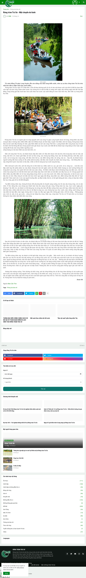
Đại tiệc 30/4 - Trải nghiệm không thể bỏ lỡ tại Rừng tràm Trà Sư (20, 422)
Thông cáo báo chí (15, 9)
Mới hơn (4, 345)
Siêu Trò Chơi (43, 513)
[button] (2, 2)
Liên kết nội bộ (35, 565)
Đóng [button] (6, 573)
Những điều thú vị (43, 500)
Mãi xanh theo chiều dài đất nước (40, 318)
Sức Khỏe (43, 519)
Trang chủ (6, 9)
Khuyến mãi (43, 497)
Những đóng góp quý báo (43, 503)
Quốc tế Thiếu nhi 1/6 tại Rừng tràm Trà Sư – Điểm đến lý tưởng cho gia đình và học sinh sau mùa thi (63, 410)
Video (43, 532)
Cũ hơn (82, 345)
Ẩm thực (43, 481)
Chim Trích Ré (10, 443)
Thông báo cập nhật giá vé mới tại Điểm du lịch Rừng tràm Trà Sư (30, 450)
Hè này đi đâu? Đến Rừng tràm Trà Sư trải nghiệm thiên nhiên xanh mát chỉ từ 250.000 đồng (22, 410)
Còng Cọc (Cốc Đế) (18, 458)
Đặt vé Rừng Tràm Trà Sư (48, 565)
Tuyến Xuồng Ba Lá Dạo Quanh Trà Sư (43, 529)
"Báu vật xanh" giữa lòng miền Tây (67, 318)
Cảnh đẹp (43, 484)
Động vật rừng (43, 490)
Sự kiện (43, 516)
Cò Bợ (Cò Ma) (17, 466)
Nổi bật (43, 506)
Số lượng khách (7, 378)
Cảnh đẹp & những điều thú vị (43, 487)
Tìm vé (43, 389)
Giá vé (43, 493)
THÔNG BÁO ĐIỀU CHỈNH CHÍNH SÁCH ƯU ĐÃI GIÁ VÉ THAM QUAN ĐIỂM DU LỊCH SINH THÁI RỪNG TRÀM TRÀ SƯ (15, 320)
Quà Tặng (43, 509)
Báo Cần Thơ (12, 283)
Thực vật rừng (43, 525)
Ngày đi (5, 370)
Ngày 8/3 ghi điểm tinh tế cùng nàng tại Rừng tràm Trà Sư (59, 422)
